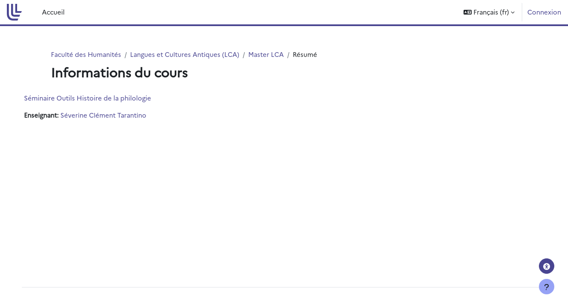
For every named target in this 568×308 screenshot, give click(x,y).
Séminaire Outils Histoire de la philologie (96, 98)
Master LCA (266, 54)
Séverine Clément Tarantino (112, 115)
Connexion (544, 11)
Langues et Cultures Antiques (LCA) (185, 54)
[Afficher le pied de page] (546, 286)
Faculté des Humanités (86, 54)
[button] (489, 12)
